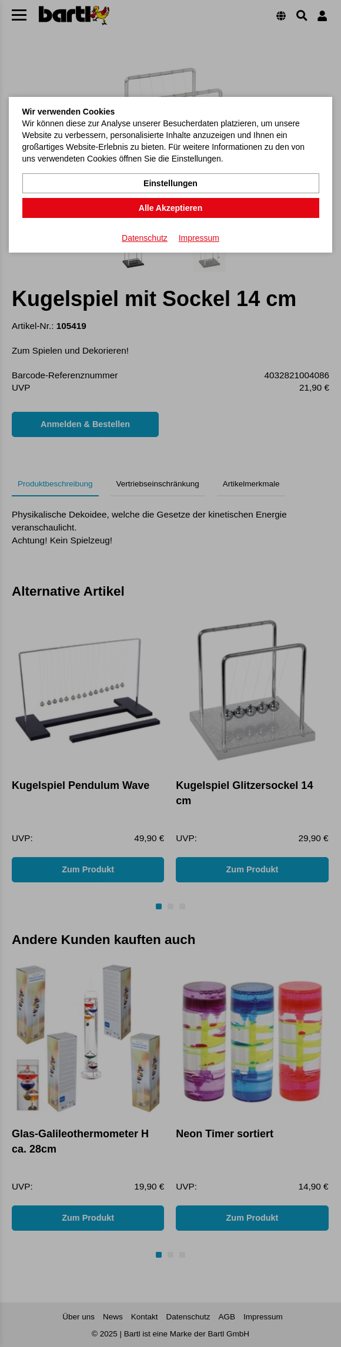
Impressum (199, 238)
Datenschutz (145, 238)
